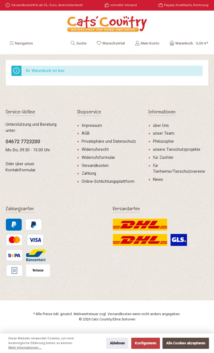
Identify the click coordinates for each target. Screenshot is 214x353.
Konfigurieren (145, 343)
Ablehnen (117, 343)
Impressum (92, 125)
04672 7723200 (23, 141)
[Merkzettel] (110, 43)
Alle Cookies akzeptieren (185, 343)
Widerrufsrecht (95, 149)
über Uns (161, 125)
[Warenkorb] (187, 43)
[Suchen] (78, 43)
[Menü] (21, 43)
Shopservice (89, 111)
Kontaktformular (20, 170)
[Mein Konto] (147, 43)
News (158, 179)
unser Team (163, 133)
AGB (86, 133)
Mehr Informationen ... (25, 347)
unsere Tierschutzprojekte (176, 149)
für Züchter (163, 157)
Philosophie (163, 141)
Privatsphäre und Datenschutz (109, 141)
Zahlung (89, 173)
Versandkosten (95, 165)
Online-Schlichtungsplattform (108, 181)
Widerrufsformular (98, 157)
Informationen (162, 111)
